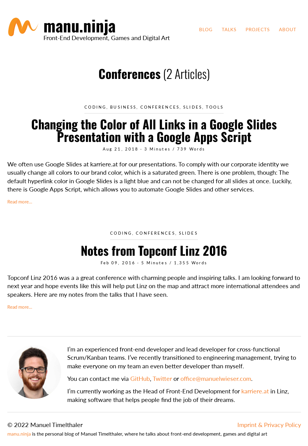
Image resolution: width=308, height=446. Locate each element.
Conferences (160, 107)
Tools (215, 107)
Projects (258, 29)
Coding (95, 107)
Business (123, 107)
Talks (229, 29)
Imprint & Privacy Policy (269, 424)
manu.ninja (19, 434)
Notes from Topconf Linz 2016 (154, 250)
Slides (192, 107)
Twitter (162, 378)
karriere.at (255, 391)
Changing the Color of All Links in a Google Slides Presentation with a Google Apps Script (154, 130)
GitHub (140, 378)
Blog (206, 29)
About (287, 29)
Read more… (19, 201)
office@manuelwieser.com (215, 378)
